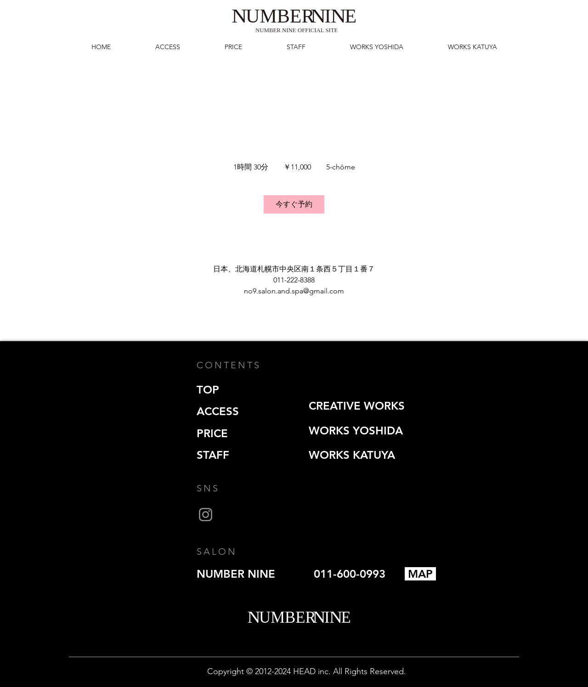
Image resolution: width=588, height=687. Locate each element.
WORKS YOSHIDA (356, 430)
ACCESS (218, 411)
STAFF (213, 455)
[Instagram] (206, 515)
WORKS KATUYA (352, 455)
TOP (208, 389)
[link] (294, 204)
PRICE (212, 433)
